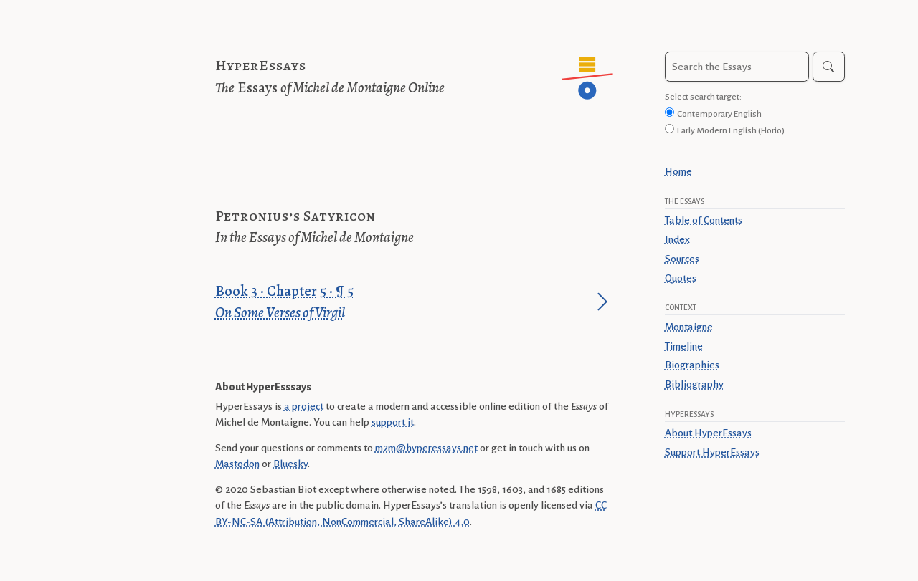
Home (678, 171)
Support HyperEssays (712, 452)
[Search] (829, 67)
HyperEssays (260, 65)
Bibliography (694, 384)
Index (677, 239)
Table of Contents (703, 220)
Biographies (692, 364)
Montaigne (689, 326)
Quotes (680, 278)
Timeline (684, 346)
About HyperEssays (708, 432)
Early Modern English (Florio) (731, 130)
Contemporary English (719, 114)
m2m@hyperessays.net (426, 447)
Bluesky (290, 463)
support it (393, 422)
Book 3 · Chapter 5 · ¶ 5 (403, 303)
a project (303, 406)
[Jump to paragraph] (602, 301)
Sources (682, 258)
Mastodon (237, 463)
